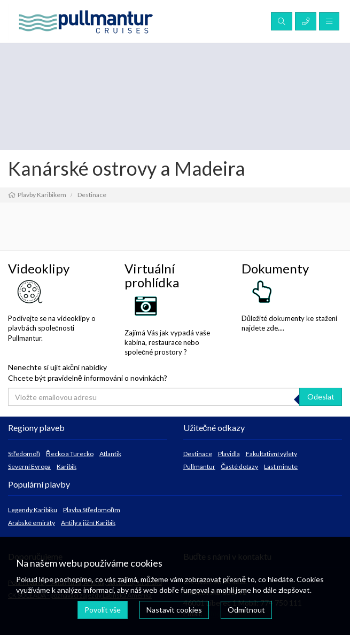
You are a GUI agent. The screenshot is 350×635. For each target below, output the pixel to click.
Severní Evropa (29, 466)
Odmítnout (246, 609)
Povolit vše (102, 609)
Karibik (66, 466)
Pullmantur (199, 466)
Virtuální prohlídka (152, 275)
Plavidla (229, 454)
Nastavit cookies (174, 609)
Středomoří (24, 454)
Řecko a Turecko (70, 454)
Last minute (281, 466)
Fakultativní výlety (271, 454)
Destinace (197, 454)
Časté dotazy (240, 466)
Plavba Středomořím (91, 510)
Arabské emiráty (31, 523)
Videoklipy (38, 268)
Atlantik (110, 454)
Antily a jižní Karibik (88, 523)
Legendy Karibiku (32, 510)
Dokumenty (275, 268)
